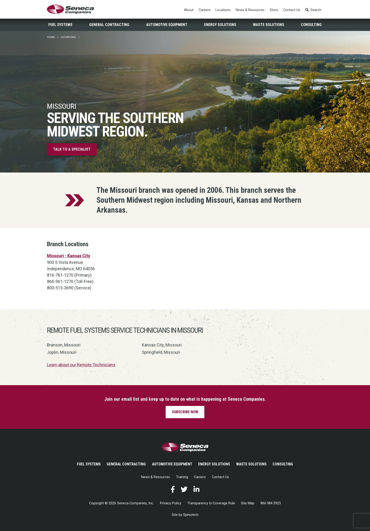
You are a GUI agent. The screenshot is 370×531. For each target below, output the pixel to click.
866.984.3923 (271, 503)
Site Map (247, 503)
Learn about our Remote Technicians (81, 364)
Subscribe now (185, 411)
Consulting (311, 25)
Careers (204, 10)
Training (182, 477)
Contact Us (291, 10)
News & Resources (250, 10)
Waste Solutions (268, 25)
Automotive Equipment (166, 25)
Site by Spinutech (185, 515)
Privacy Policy (170, 503)
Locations (223, 10)
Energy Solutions (220, 25)
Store (274, 10)
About (188, 10)
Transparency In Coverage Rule (211, 503)
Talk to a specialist (72, 149)
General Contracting (109, 25)
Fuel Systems (60, 25)
